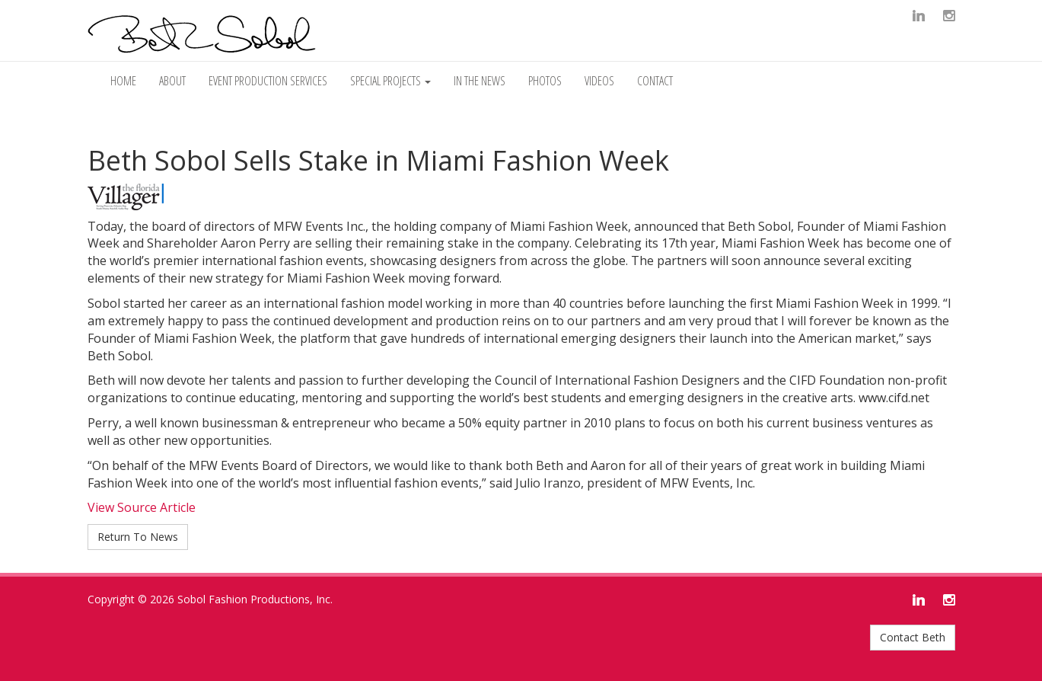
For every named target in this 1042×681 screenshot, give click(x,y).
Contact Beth (912, 637)
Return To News (137, 536)
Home (123, 80)
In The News (479, 80)
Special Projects (390, 80)
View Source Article (142, 507)
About (172, 80)
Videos (599, 80)
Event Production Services (268, 80)
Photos (545, 80)
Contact (655, 80)
